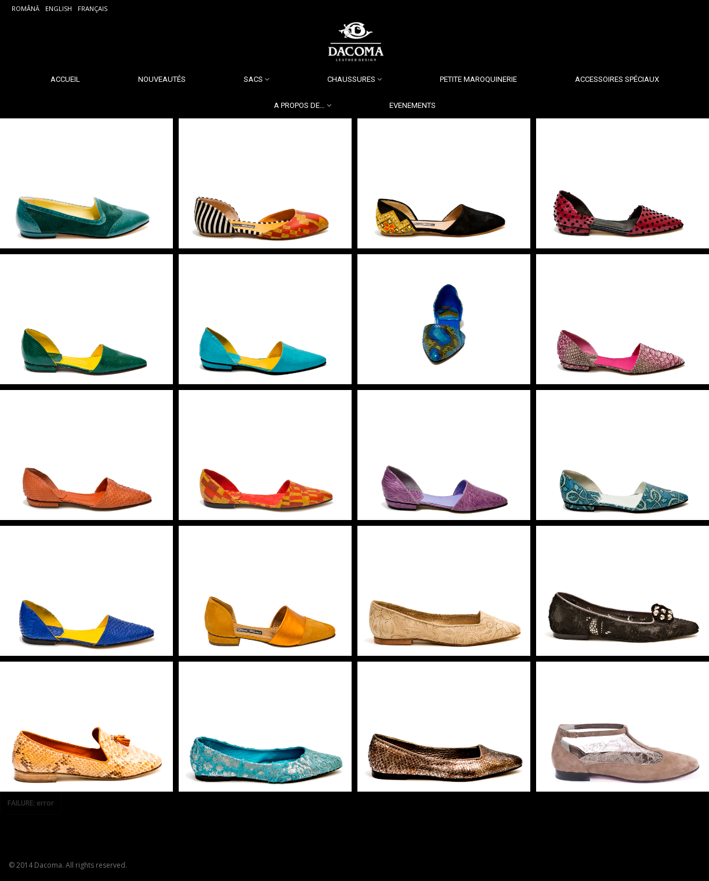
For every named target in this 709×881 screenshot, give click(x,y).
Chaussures (351, 79)
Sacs (253, 79)
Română (25, 8)
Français (92, 8)
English (58, 8)
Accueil (65, 79)
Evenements (412, 105)
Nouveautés (162, 79)
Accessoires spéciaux (617, 79)
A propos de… (299, 105)
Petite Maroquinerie (478, 79)
